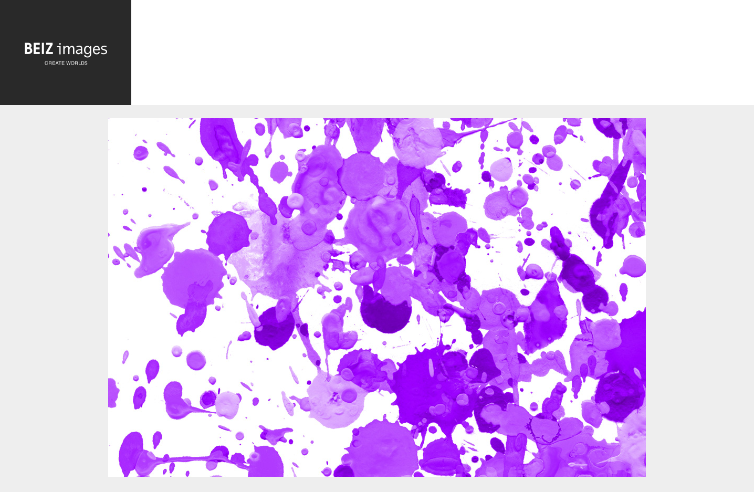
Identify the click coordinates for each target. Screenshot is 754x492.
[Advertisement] (442, 55)
